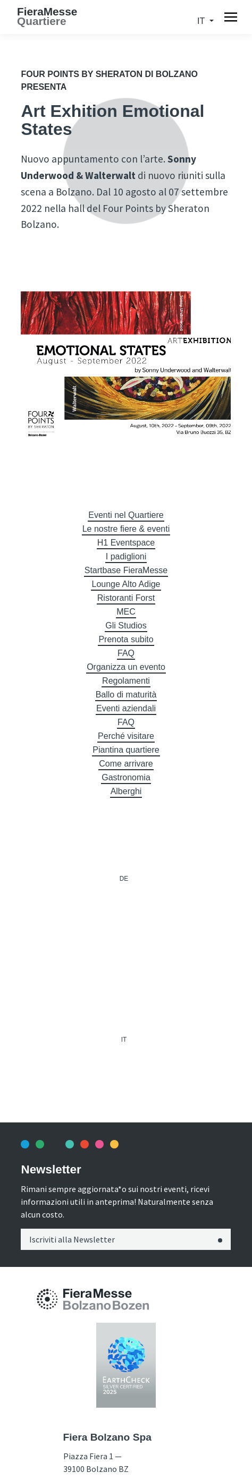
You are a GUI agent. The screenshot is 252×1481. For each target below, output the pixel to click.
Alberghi (126, 791)
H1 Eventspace (126, 542)
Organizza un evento (126, 666)
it (202, 20)
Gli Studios (125, 625)
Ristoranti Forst (126, 597)
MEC (126, 611)
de (124, 878)
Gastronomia (126, 777)
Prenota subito (125, 639)
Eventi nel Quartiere (125, 515)
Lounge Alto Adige (125, 584)
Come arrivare (126, 763)
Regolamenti (126, 680)
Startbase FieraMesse (126, 570)
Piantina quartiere (126, 749)
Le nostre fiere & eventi (126, 528)
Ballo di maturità (126, 694)
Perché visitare (126, 735)
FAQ (126, 653)
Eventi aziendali (126, 708)
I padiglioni (126, 556)
